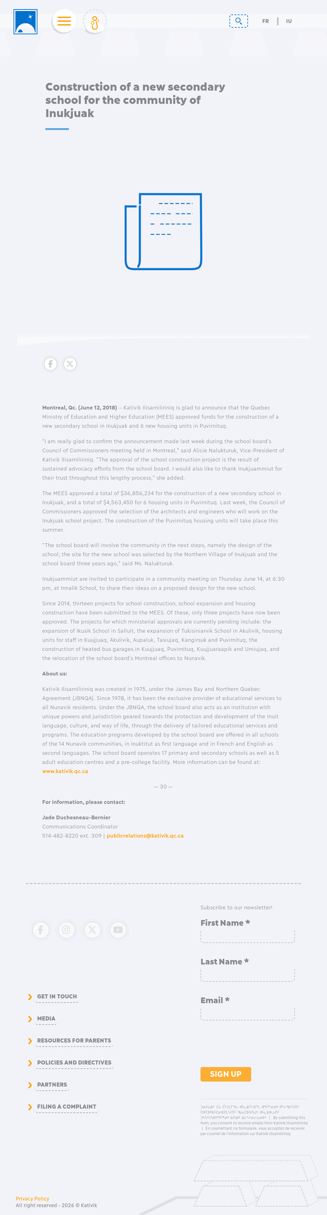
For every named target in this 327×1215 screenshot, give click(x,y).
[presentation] (248, 1047)
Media (46, 1018)
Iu (289, 21)
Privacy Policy (32, 1198)
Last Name (224, 962)
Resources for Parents (74, 1040)
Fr (265, 21)
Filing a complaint (66, 1107)
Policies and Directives (74, 1062)
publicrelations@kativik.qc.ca (145, 836)
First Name (225, 923)
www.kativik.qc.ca (65, 771)
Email (215, 1000)
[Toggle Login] (94, 22)
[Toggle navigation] (62, 22)
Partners (52, 1085)
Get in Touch (57, 996)
